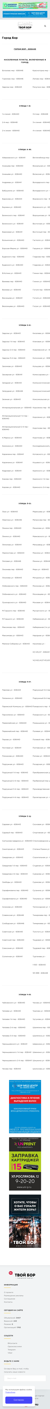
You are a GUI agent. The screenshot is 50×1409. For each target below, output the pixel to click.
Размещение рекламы (13, 1296)
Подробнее (10, 1392)
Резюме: (8, 1324)
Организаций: (12, 1327)
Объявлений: (12, 1318)
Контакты (8, 1302)
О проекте (8, 1292)
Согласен (19, 1400)
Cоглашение (9, 1299)
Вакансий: (10, 1321)
